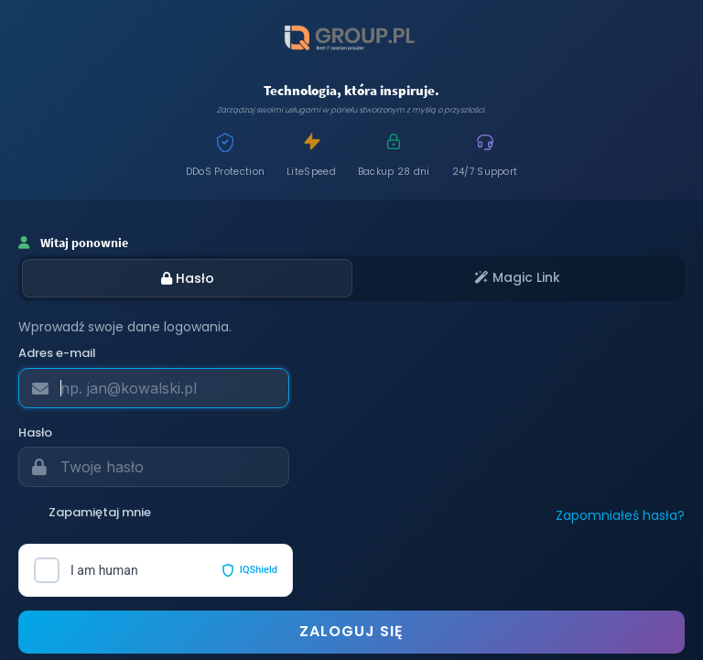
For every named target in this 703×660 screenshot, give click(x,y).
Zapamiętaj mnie (84, 512)
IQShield (249, 570)
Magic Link (517, 277)
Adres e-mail (57, 353)
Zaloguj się (351, 631)
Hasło (187, 278)
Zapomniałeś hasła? (620, 515)
